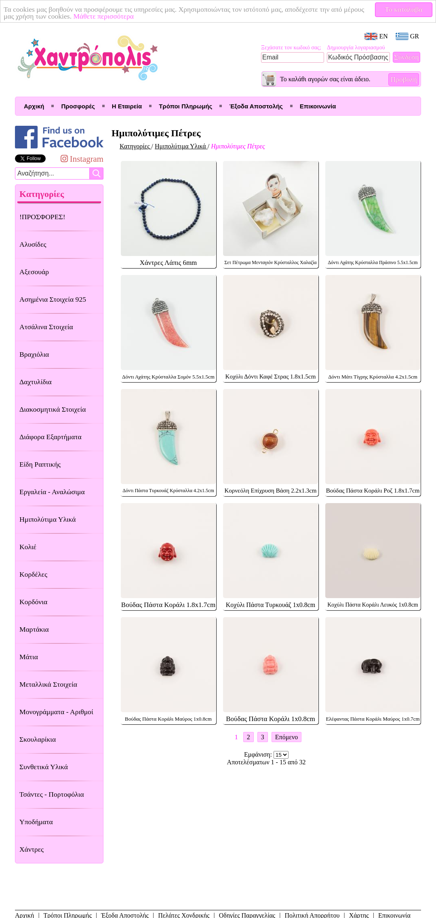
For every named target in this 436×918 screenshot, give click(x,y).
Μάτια (28, 657)
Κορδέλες (33, 574)
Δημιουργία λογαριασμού (356, 47)
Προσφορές (78, 106)
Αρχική (34, 106)
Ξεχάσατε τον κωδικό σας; (291, 47)
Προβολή (403, 79)
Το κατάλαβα (404, 9)
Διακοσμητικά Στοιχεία (52, 409)
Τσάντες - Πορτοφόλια (51, 794)
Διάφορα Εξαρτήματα (50, 437)
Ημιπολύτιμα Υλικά (47, 519)
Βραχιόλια (34, 354)
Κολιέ (27, 547)
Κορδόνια (33, 602)
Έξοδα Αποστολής (255, 106)
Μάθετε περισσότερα (103, 16)
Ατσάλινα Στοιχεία (46, 327)
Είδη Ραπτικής (40, 464)
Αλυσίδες (32, 244)
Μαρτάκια (34, 629)
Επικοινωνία (318, 106)
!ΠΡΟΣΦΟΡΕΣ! (42, 217)
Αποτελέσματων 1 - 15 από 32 (266, 762)
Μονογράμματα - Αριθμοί (56, 712)
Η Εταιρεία (127, 106)
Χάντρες (31, 849)
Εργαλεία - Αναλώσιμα (52, 492)
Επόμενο (286, 737)
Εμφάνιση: (259, 754)
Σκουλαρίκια (37, 739)
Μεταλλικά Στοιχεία (48, 684)
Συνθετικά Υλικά (43, 767)
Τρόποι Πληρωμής (185, 106)
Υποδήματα (36, 822)
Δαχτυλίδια (35, 382)
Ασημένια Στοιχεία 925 (52, 299)
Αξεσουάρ (34, 272)
